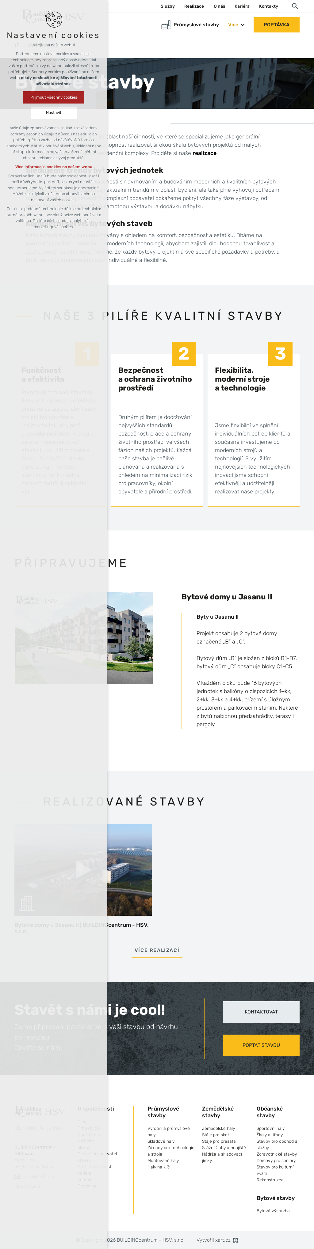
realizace (204, 153)
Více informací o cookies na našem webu (53, 166)
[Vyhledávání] (295, 5)
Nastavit (53, 112)
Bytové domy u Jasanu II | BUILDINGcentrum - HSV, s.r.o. (81, 928)
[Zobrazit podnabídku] (242, 25)
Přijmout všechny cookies (53, 97)
